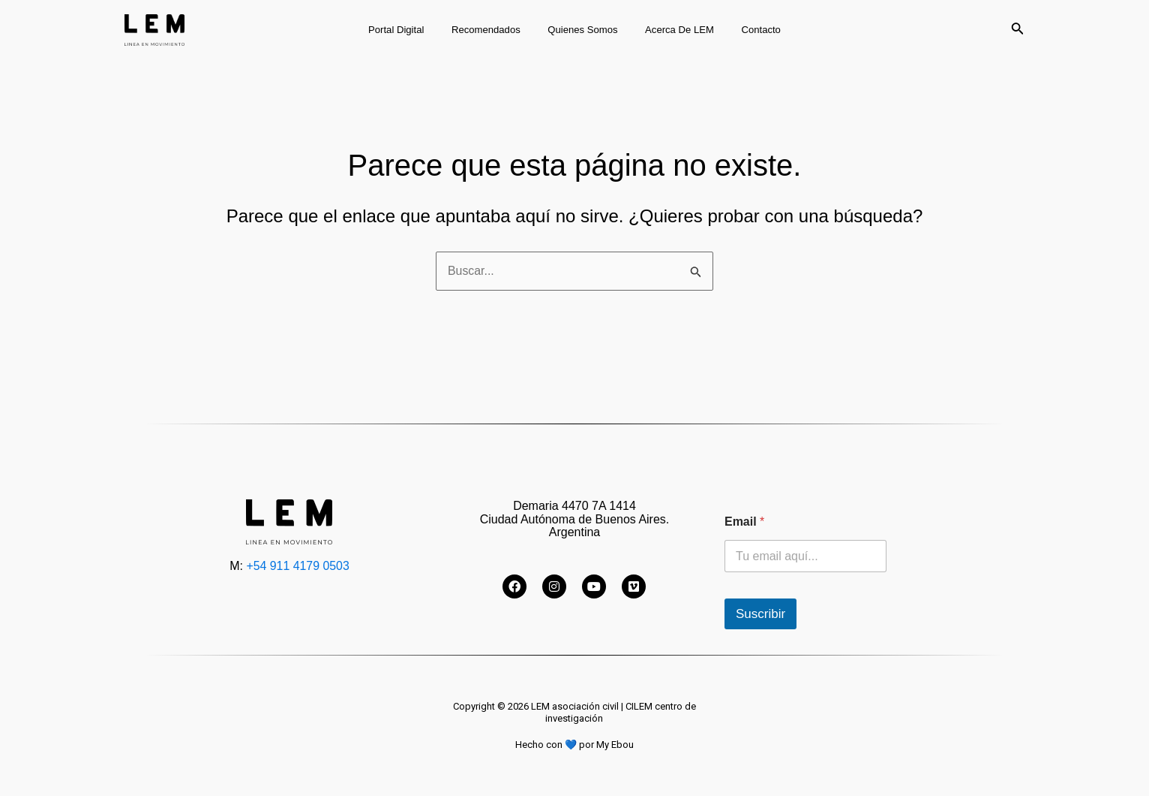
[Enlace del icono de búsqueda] (1017, 30)
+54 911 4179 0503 (298, 565)
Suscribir (760, 614)
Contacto (745, 29)
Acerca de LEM (672, 29)
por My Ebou (606, 744)
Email (744, 521)
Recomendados (493, 29)
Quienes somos (582, 29)
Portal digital (412, 29)
